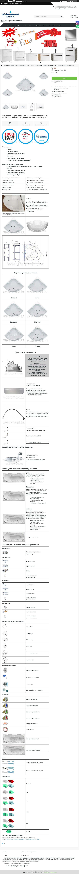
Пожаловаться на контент (50, 872)
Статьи (5, 855)
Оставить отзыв (74, 17)
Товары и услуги (15, 25)
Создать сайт (19, 1)
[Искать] (61, 16)
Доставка (38, 25)
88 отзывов (64, 1)
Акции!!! (24, 25)
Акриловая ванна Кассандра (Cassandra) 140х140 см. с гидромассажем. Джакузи (26, 65)
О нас (59, 25)
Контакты (30, 25)
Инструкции (52, 25)
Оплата (45, 25)
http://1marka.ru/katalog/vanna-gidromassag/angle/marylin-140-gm (23, 839)
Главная (7, 25)
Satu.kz (46, 871)
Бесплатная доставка (59, 91)
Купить (64, 78)
